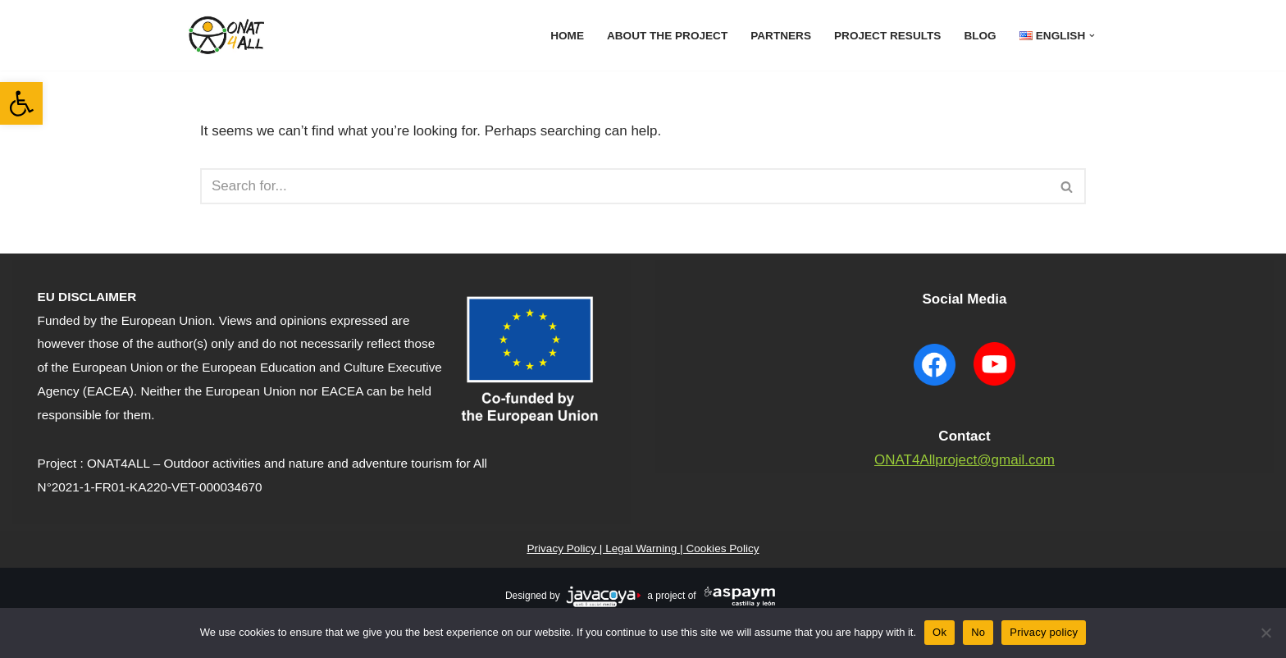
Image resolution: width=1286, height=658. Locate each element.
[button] (21, 103)
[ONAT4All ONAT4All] (229, 35)
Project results (887, 36)
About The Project (667, 36)
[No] (1265, 632)
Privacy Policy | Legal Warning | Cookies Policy (643, 548)
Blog (980, 36)
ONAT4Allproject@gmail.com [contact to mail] (964, 460)
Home (567, 36)
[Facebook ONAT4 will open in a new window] (935, 387)
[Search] (624, 186)
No (978, 632)
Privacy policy (1044, 632)
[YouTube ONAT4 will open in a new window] (994, 387)
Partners (780, 36)
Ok (939, 632)
